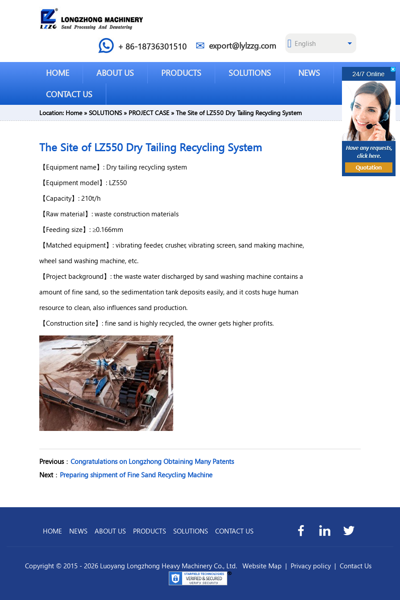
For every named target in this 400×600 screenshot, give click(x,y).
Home (74, 112)
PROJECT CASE (149, 112)
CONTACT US (69, 93)
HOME (57, 72)
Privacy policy (311, 565)
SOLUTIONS (250, 72)
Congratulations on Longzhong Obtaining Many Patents (152, 461)
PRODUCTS (181, 72)
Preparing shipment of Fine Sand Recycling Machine (136, 474)
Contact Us (355, 565)
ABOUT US (115, 72)
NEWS (309, 72)
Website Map (262, 565)
